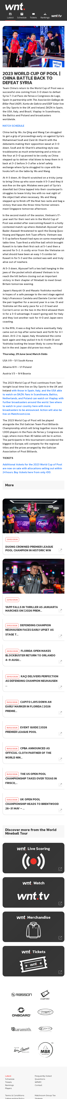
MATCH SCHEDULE (13, 126)
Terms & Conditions (14, 1095)
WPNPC (38, 1082)
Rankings (9, 1085)
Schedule (9, 1079)
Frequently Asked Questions (43, 1077)
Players (8, 1088)
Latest (8, 1075)
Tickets (8, 1082)
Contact (38, 1085)
